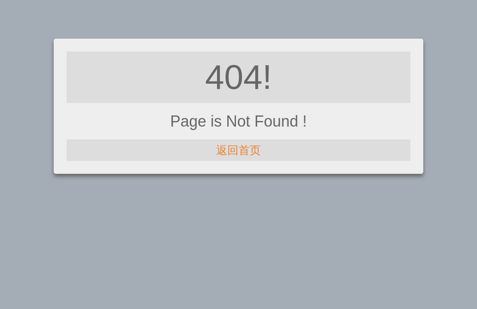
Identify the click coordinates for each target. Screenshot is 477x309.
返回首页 (238, 150)
